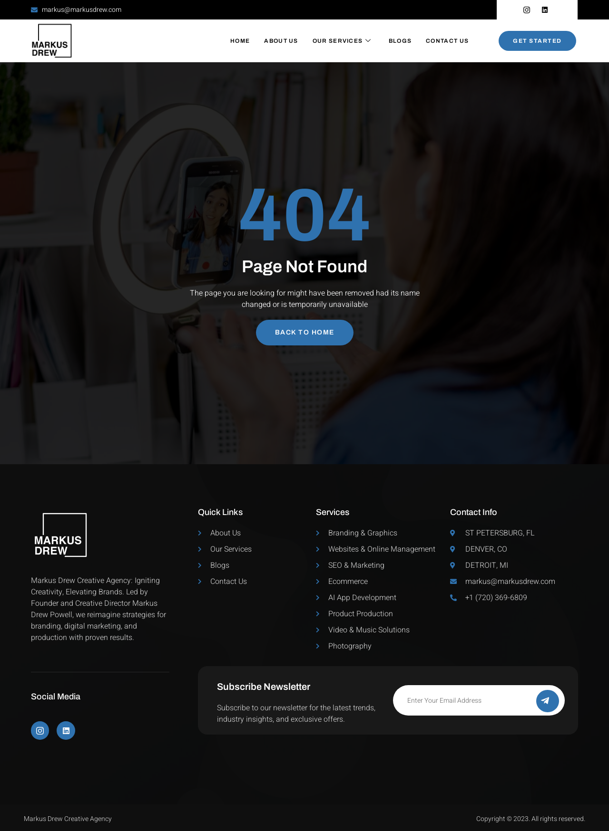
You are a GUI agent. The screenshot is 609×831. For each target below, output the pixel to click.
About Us (281, 41)
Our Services (342, 41)
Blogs (400, 41)
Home (240, 41)
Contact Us (447, 41)
